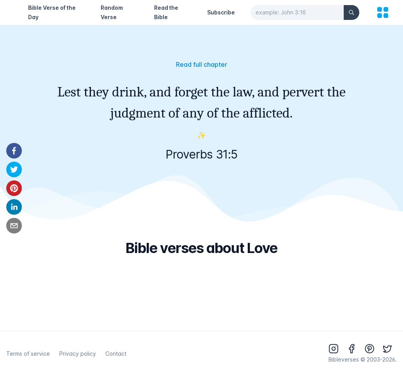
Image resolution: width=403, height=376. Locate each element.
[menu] (383, 12)
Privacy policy (77, 353)
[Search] (351, 12)
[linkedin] (14, 207)
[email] (14, 225)
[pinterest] (14, 188)
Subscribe (221, 12)
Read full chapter (201, 64)
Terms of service (28, 353)
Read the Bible (166, 12)
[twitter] (14, 169)
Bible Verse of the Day (52, 12)
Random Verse (112, 12)
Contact (115, 353)
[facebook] (14, 151)
